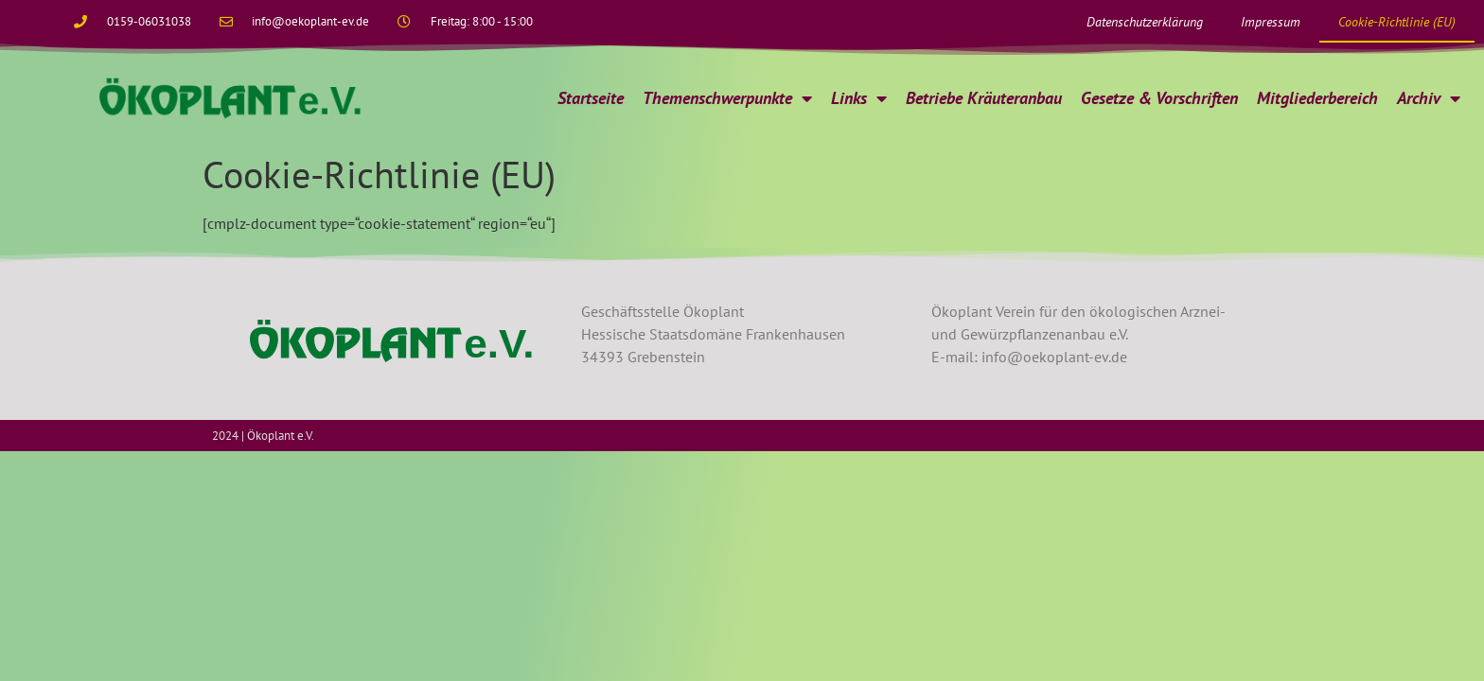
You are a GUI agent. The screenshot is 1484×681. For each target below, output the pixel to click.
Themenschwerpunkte (727, 98)
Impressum (1270, 21)
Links (859, 98)
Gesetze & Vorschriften (1159, 98)
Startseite (590, 98)
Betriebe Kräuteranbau (984, 98)
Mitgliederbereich (1317, 98)
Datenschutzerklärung (1144, 21)
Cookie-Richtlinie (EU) (1397, 21)
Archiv (1428, 98)
